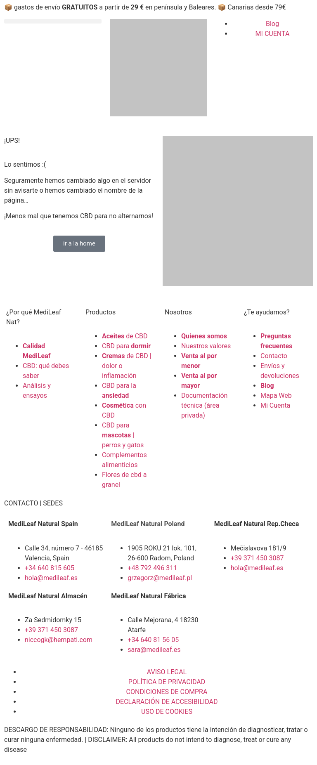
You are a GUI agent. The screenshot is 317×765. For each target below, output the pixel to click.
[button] (53, 21)
